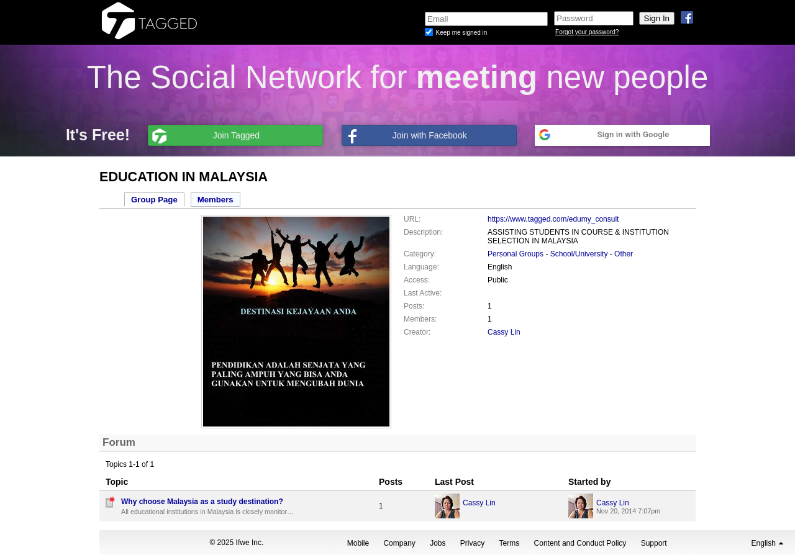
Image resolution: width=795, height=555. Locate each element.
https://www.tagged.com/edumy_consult (553, 219)
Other (623, 254)
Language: (421, 267)
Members (216, 199)
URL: (412, 219)
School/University (579, 254)
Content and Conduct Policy (580, 543)
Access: (417, 280)
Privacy (472, 543)
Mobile (358, 543)
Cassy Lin (504, 332)
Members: (420, 319)
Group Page (154, 199)
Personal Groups (515, 254)
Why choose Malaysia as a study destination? (202, 501)
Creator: (417, 332)
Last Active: (423, 293)
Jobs (437, 543)
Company (399, 543)
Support (654, 543)
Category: (420, 254)
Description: (423, 232)
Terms (509, 543)
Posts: (414, 306)
